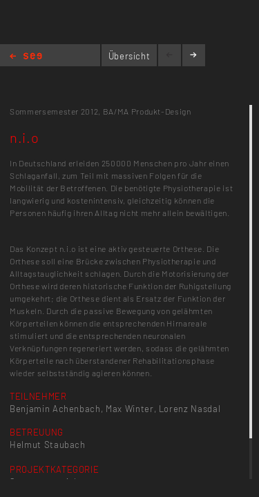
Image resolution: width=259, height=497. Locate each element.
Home (26, 57)
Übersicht (129, 55)
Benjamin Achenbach (55, 408)
